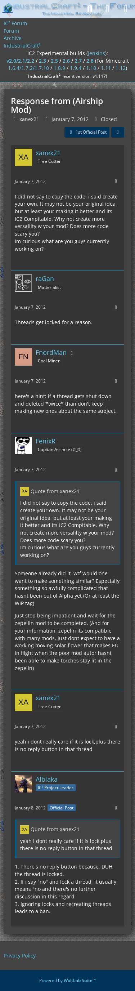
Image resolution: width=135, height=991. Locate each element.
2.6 (66, 60)
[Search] (89, 9)
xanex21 (29, 119)
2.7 (78, 60)
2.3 (42, 60)
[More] (116, 181)
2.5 (54, 60)
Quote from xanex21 (55, 491)
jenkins (96, 53)
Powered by (67, 980)
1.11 (106, 67)
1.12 (121, 67)
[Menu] (125, 9)
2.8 (90, 60)
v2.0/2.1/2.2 (20, 60)
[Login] (107, 9)
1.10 (91, 67)
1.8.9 (59, 67)
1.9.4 (75, 67)
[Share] (117, 132)
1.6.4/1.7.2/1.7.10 (28, 67)
